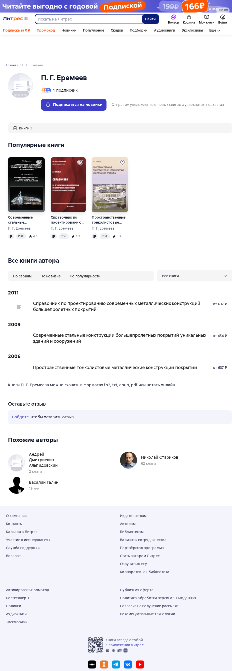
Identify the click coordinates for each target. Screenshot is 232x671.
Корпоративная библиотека (144, 549)
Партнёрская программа (142, 525)
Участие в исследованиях (28, 517)
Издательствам (133, 493)
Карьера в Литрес (21, 509)
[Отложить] (39, 140)
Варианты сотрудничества (143, 517)
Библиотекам (132, 509)
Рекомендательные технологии (147, 591)
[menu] (194, 253)
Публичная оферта (137, 567)
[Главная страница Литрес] (15, 19)
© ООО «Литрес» (116, 657)
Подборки (139, 30)
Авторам (128, 501)
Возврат (13, 533)
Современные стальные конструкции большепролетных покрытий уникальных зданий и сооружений (25, 197)
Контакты (14, 501)
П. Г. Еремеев (19, 206)
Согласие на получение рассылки (149, 583)
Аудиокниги (164, 30)
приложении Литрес (126, 622)
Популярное (93, 30)
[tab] (22, 105)
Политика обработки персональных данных (158, 575)
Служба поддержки (23, 525)
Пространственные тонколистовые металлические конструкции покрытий (109, 197)
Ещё (212, 30)
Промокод (46, 30)
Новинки (69, 30)
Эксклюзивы (192, 30)
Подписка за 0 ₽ (16, 30)
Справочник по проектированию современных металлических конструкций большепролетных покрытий (67, 197)
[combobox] (88, 19)
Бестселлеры (17, 575)
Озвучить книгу (133, 541)
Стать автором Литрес (140, 533)
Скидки (117, 30)
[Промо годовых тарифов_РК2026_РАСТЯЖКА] (116, 6)
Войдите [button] (20, 394)
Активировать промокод (27, 567)
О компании (16, 493)
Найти (150, 19)
